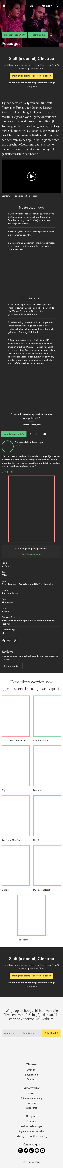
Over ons (32, 1069)
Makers (31, 1093)
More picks (7, 471)
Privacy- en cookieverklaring (31, 1135)
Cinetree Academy (31, 1098)
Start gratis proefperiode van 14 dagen (31, 75)
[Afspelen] (31, 176)
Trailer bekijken (38, 34)
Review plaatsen (12, 666)
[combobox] (57, 5)
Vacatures (31, 1107)
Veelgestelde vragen (32, 1126)
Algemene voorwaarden (31, 1131)
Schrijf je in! (51, 1033)
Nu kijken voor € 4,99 (14, 34)
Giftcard (31, 1079)
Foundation (31, 1074)
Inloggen (46, 5)
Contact (31, 1121)
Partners (31, 1102)
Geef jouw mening (30, 554)
